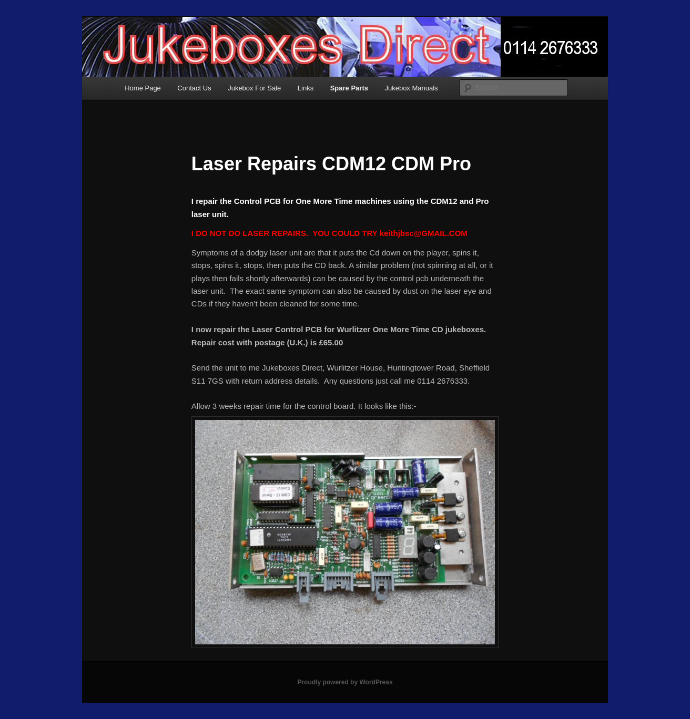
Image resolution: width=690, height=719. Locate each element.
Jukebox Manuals (411, 88)
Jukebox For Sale (254, 88)
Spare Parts (349, 88)
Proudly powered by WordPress (344, 682)
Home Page (143, 88)
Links (305, 88)
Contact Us (194, 88)
